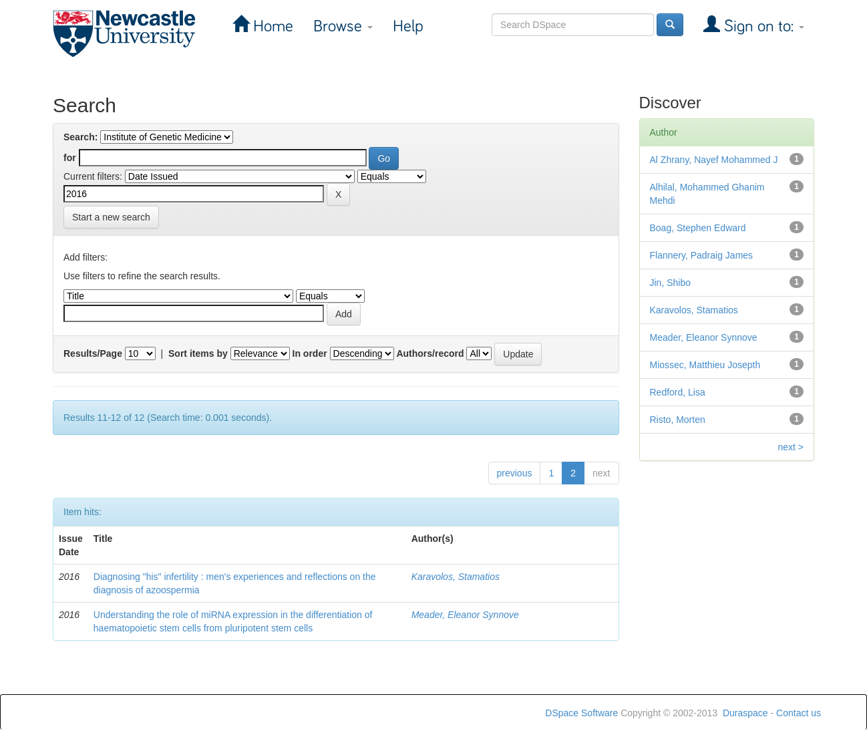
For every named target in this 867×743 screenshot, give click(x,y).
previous (514, 473)
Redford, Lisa (677, 392)
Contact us (798, 713)
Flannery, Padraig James (701, 255)
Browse (343, 26)
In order (310, 353)
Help (408, 26)
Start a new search (111, 217)
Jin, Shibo (670, 282)
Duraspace (745, 713)
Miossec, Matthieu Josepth (705, 364)
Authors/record (430, 353)
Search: (80, 137)
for (69, 157)
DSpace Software (581, 713)
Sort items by (198, 353)
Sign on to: (762, 26)
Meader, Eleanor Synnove (465, 614)
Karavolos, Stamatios (455, 576)
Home (271, 26)
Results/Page (92, 353)
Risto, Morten (677, 419)
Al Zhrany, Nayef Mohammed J (714, 159)
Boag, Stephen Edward (698, 227)
